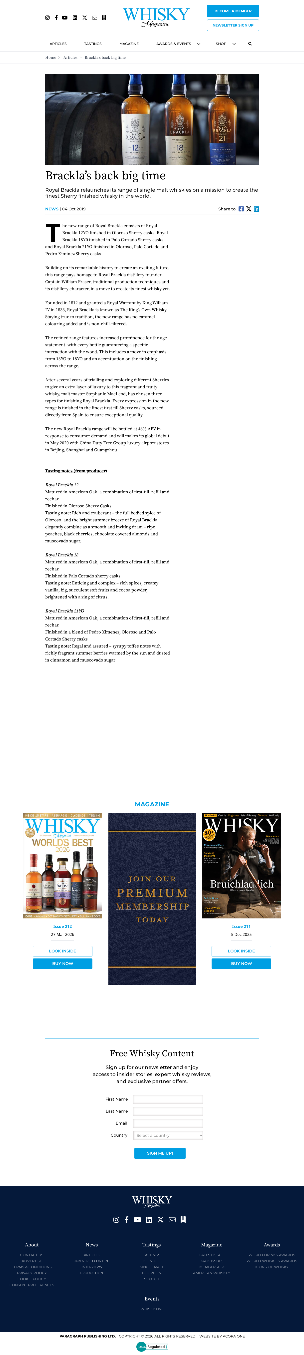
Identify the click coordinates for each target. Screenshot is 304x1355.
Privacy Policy (32, 1273)
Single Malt (151, 1267)
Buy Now (62, 963)
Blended (152, 1261)
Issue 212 (62, 926)
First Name (116, 1099)
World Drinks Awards (272, 1255)
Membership (211, 1267)
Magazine (129, 44)
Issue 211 (241, 926)
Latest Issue (211, 1255)
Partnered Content (91, 1260)
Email (121, 1123)
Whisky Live (152, 1309)
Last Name (117, 1111)
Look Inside (62, 951)
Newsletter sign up (233, 25)
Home (50, 57)
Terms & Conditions (32, 1267)
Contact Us (31, 1255)
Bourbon (151, 1273)
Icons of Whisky (272, 1267)
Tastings (93, 44)
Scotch (151, 1279)
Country (119, 1135)
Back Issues (212, 1261)
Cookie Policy (31, 1279)
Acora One (234, 1336)
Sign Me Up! (160, 1153)
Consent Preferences (31, 1285)
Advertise (32, 1261)
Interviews (91, 1266)
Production (91, 1272)
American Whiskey (211, 1273)
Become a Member (233, 11)
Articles (58, 44)
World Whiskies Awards (272, 1261)
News (53, 209)
